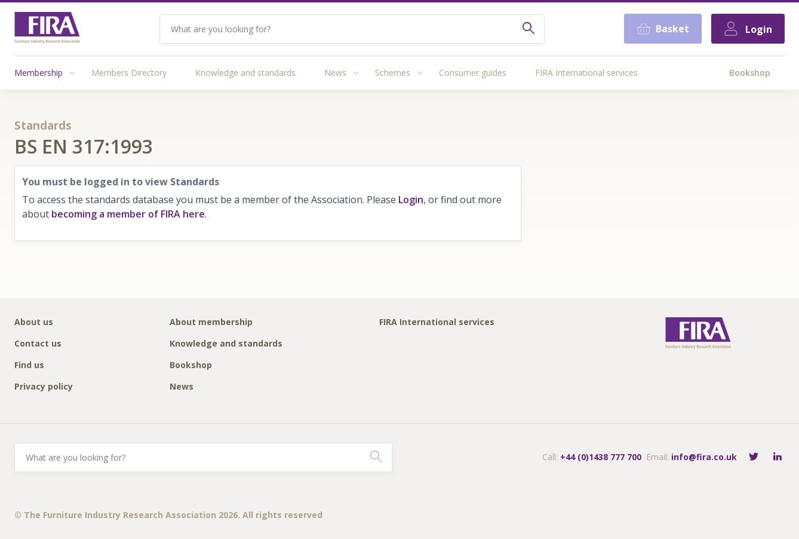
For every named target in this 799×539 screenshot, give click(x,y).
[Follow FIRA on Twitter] (754, 457)
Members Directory (129, 72)
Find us (29, 365)
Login (410, 199)
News (335, 72)
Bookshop (749, 72)
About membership (211, 322)
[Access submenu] (72, 73)
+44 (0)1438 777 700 (600, 457)
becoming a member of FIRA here (128, 213)
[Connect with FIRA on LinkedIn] (777, 457)
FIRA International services (586, 72)
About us (33, 322)
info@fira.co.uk (704, 457)
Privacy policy (43, 387)
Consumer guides (472, 72)
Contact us (38, 344)
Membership (38, 72)
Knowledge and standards (245, 72)
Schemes (392, 72)
